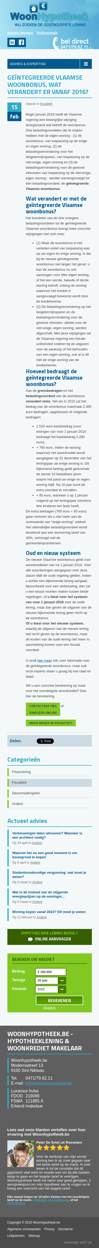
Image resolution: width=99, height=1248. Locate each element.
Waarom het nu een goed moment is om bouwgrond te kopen (44, 855)
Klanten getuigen (20, 33)
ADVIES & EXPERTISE (28, 64)
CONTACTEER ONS (42, 705)
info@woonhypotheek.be (49, 1083)
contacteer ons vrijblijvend (51, 1200)
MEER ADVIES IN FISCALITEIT (50, 722)
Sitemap (34, 1236)
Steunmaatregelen (26, 793)
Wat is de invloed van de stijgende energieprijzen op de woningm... (40, 894)
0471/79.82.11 (16, 1203)
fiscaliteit (46, 104)
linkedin (12, 42)
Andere (17, 804)
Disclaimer (49, 1007)
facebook (21, 42)
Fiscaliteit (19, 782)
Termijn (18, 980)
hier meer (44, 661)
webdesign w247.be (78, 1242)
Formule (19, 989)
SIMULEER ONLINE (43, 712)
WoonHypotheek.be (49, 14)
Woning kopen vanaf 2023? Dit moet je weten (49, 912)
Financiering (21, 772)
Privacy (49, 1229)
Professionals (47, 33)
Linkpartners (16, 1236)
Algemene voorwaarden (24, 1229)
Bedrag (18, 971)
